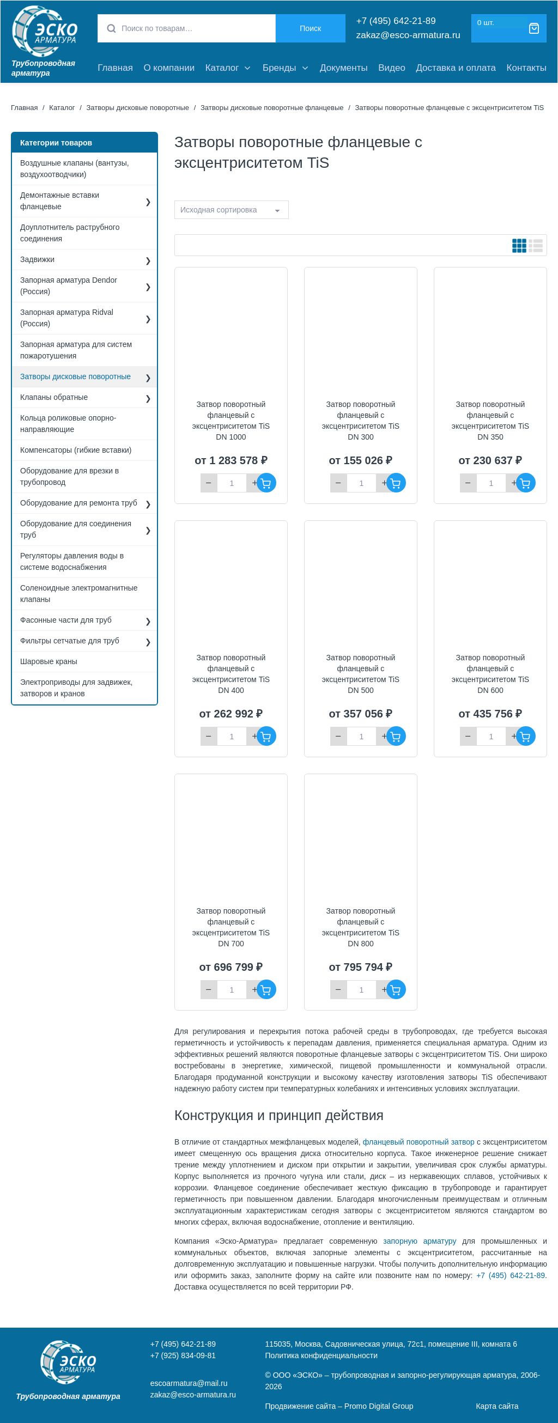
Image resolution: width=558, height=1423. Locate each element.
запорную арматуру (419, 1241)
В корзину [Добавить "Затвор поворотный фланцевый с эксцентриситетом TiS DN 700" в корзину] (266, 989)
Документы (344, 68)
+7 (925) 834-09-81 (183, 1355)
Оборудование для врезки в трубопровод (69, 476)
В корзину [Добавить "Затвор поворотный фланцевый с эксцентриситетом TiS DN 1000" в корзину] (266, 482)
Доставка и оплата (456, 68)
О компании (169, 68)
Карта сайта (497, 1406)
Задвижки (37, 259)
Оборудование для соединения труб (75, 529)
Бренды (279, 68)
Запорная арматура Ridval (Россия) (66, 318)
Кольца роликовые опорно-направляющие (68, 423)
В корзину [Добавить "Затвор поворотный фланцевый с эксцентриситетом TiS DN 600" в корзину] (526, 736)
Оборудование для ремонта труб (78, 502)
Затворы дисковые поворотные (137, 108)
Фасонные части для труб (66, 620)
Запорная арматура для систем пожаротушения (76, 350)
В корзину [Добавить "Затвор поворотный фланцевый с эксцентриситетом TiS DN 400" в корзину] (266, 736)
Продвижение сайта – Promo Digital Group (339, 1406)
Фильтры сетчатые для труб (69, 640)
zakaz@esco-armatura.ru (408, 35)
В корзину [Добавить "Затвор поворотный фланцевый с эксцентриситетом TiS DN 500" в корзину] (396, 736)
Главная (115, 68)
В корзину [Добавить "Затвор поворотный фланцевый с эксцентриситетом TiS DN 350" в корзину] (526, 482)
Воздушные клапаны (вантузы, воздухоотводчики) (74, 169)
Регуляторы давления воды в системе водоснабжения (72, 561)
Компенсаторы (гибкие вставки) (76, 450)
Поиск (310, 28)
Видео (391, 68)
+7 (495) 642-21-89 (396, 21)
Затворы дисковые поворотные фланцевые (272, 108)
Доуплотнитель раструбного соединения (69, 233)
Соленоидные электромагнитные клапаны (79, 593)
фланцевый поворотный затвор (419, 1142)
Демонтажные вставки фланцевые (59, 201)
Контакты (527, 68)
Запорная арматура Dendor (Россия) (68, 286)
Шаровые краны (48, 661)
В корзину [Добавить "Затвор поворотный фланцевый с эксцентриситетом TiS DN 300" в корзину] (396, 482)
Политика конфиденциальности (321, 1355)
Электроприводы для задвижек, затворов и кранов (76, 688)
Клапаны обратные (54, 397)
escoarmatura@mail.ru (189, 1383)
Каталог (222, 68)
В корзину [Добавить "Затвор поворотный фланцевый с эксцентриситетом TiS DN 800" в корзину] (396, 989)
